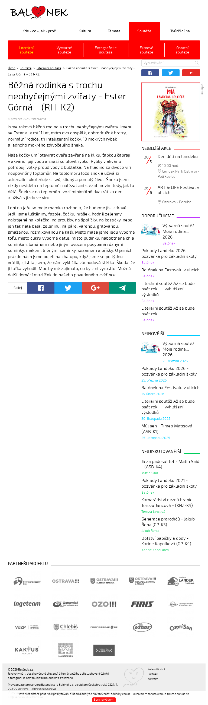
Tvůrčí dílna (180, 31)
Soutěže (144, 31)
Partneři (153, 674)
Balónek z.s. (22, 12)
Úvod (11, 68)
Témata (114, 31)
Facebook (150, 72)
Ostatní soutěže (182, 50)
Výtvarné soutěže (64, 50)
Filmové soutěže (146, 50)
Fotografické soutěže (105, 50)
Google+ (95, 288)
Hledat (196, 62)
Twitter (171, 72)
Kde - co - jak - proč (39, 31)
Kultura (85, 31)
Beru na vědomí (104, 699)
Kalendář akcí (156, 669)
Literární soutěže (26, 50)
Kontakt (153, 679)
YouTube (191, 72)
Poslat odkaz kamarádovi (122, 288)
